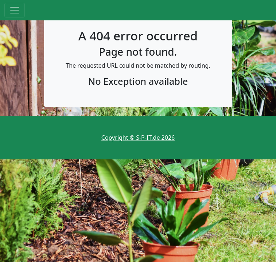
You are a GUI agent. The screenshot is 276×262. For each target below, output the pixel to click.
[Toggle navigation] (14, 10)
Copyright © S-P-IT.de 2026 (138, 138)
